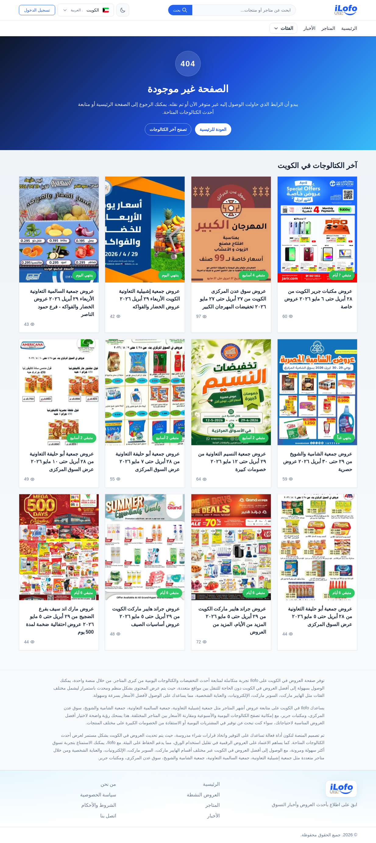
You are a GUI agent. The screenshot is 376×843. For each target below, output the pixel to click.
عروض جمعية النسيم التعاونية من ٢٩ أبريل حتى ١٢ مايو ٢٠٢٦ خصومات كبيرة (232, 464)
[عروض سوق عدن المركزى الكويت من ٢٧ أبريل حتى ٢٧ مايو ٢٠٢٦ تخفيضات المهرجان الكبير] (231, 230)
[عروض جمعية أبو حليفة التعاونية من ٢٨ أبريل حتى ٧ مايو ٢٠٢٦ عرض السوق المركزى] (145, 395)
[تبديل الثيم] (122, 10)
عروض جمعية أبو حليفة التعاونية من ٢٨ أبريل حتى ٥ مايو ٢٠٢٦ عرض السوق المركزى (320, 619)
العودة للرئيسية (213, 129)
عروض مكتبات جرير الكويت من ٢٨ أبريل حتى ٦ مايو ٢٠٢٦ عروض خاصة (318, 299)
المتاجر (328, 28)
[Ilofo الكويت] (341, 788)
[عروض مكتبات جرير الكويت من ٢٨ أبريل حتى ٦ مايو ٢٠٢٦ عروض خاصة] (317, 230)
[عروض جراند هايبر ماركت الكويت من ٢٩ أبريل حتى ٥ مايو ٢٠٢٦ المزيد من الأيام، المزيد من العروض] (231, 550)
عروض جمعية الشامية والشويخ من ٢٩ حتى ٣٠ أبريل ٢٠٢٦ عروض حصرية (317, 464)
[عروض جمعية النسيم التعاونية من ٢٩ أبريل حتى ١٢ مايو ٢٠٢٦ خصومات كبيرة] (231, 395)
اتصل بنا (108, 815)
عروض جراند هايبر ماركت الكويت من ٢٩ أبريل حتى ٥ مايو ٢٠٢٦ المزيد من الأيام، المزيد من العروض (232, 623)
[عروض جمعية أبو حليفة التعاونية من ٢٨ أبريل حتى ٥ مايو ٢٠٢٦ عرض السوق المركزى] (317, 550)
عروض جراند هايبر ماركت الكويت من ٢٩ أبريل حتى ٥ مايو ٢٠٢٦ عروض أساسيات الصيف (146, 619)
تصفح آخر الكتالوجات (168, 129)
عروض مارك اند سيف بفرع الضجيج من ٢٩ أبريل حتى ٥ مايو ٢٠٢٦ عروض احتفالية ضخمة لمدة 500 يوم (60, 623)
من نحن (108, 784)
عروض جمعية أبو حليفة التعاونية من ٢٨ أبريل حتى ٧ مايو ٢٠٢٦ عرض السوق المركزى (147, 464)
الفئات (283, 28)
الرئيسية (349, 28)
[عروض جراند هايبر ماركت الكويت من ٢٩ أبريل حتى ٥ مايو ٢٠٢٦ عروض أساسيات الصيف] (145, 550)
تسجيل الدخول (37, 10)
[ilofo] (346, 10)
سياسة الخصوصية (98, 794)
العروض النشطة (203, 794)
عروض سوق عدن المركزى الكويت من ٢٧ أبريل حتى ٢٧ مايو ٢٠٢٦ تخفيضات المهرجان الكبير (233, 299)
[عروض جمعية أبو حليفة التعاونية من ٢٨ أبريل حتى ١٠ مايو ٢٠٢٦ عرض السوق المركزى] (59, 395)
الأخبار (309, 28)
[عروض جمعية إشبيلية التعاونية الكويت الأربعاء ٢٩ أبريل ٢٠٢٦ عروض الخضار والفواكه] (145, 230)
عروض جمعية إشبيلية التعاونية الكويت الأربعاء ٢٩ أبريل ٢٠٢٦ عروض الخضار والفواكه (149, 299)
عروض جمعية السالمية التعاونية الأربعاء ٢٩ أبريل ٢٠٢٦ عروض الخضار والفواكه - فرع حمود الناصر (62, 303)
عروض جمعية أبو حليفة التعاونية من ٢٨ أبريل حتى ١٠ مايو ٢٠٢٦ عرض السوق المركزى (62, 464)
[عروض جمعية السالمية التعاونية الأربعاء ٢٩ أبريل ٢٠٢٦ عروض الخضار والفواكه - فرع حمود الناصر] (59, 230)
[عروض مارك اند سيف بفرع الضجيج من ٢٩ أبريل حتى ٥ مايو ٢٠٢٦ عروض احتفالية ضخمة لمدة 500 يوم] (59, 550)
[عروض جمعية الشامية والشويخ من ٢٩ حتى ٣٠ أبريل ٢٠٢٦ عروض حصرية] (317, 395)
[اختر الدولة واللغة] (86, 10)
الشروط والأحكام (98, 805)
